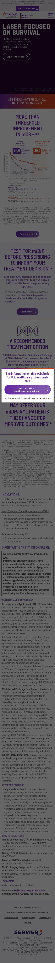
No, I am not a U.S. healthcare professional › (28, 398)
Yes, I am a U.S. (28, 389)
